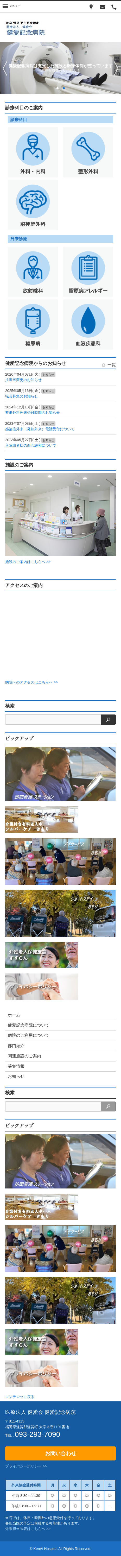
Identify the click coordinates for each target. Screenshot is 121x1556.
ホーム (14, 1015)
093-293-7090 (37, 1434)
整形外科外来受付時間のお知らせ (32, 412)
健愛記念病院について (28, 1025)
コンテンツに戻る (19, 1397)
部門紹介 (16, 1045)
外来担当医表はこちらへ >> (27, 1529)
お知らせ (16, 1076)
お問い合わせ (60, 1453)
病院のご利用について (28, 1035)
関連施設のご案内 (24, 1056)
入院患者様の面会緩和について (30, 445)
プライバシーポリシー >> (26, 1466)
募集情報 (16, 1066)
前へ (5, 68)
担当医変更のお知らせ (23, 380)
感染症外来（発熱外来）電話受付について (39, 429)
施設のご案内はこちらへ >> (27, 562)
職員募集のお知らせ (21, 396)
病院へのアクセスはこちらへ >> (31, 682)
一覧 (109, 365)
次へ (115, 68)
